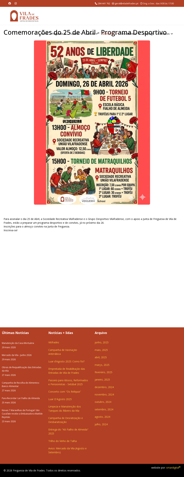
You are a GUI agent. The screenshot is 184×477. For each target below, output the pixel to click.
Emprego (148, 33)
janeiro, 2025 (102, 379)
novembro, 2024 (104, 394)
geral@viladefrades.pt (126, 3)
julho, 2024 (101, 424)
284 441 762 (104, 3)
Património (107, 33)
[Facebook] (9, 3)
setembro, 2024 (104, 409)
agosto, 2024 (102, 416)
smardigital (173, 467)
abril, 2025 (101, 357)
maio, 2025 (101, 350)
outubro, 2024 (103, 402)
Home (44, 33)
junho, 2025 (102, 342)
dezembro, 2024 (104, 387)
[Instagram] (16, 3)
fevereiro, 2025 (103, 372)
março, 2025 (102, 365)
